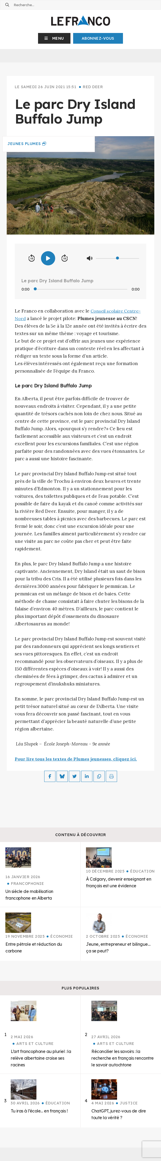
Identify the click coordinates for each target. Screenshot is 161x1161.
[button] (54, 38)
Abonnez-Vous (98, 38)
